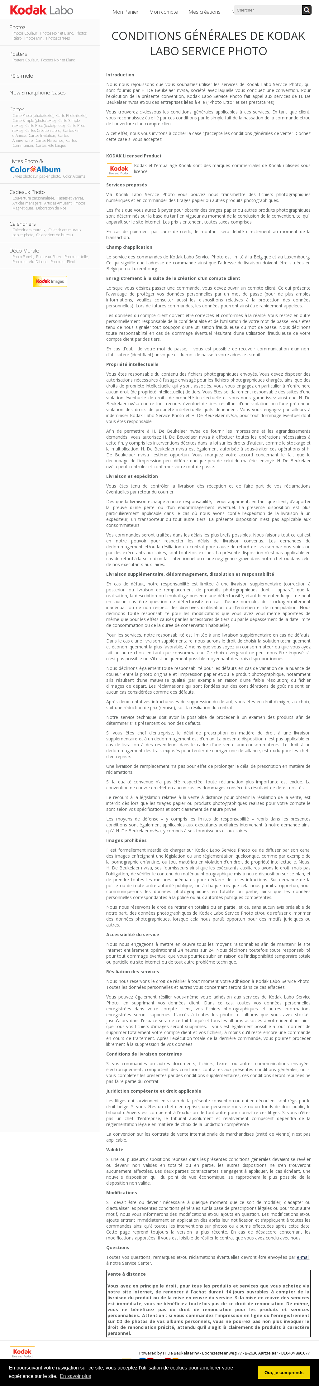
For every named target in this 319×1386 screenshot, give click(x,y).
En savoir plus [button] (75, 1376)
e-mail (303, 1257)
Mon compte (163, 11)
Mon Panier (125, 11)
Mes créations (204, 11)
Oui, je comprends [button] (284, 1372)
